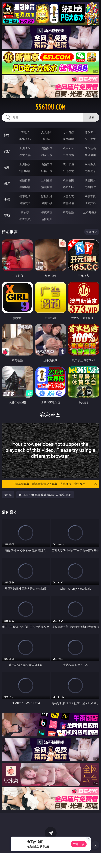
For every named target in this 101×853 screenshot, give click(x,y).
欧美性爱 (90, 164)
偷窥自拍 (25, 180)
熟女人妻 (25, 155)
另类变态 (90, 171)
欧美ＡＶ (68, 148)
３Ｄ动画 (90, 148)
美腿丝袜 (25, 187)
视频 (7, 151)
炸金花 (47, 139)
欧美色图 (68, 180)
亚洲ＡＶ (25, 148)
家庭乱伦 (46, 196)
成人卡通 (68, 164)
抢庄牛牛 (90, 139)
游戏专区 (90, 132)
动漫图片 (90, 180)
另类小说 (46, 203)
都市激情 (25, 196)
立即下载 (78, 844)
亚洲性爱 (25, 164)
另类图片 (90, 187)
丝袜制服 (46, 155)
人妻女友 (68, 196)
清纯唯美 (46, 187)
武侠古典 (90, 196)
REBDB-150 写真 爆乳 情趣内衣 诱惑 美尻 (45, 495)
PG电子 (25, 132)
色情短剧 (46, 219)
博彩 (7, 135)
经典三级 (46, 171)
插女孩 (25, 212)
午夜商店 (46, 212)
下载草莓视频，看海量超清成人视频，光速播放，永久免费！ (55, 483)
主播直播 (68, 155)
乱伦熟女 (68, 171)
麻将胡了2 (25, 139)
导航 (7, 215)
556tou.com (50, 107)
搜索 (91, 117)
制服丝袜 (25, 171)
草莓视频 (68, 212)
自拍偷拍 (46, 148)
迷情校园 (25, 203)
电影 (7, 167)
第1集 (8, 495)
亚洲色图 (46, 180)
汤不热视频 (90, 212)
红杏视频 (25, 219)
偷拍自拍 (46, 164)
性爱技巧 (90, 203)
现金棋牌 (68, 139)
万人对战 (68, 132)
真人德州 (46, 132)
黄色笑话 (68, 203)
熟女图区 (68, 187)
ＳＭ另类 (90, 155)
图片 (7, 183)
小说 (7, 199)
